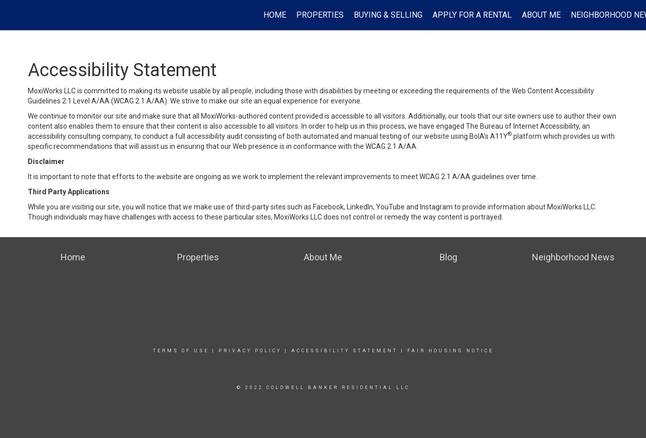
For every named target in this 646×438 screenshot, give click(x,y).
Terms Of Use (181, 350)
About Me (541, 15)
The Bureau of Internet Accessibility (522, 126)
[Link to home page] (13, 15)
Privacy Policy (250, 350)
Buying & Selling (388, 15)
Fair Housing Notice (450, 350)
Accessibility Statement (344, 350)
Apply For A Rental (472, 15)
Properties (320, 15)
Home (274, 15)
